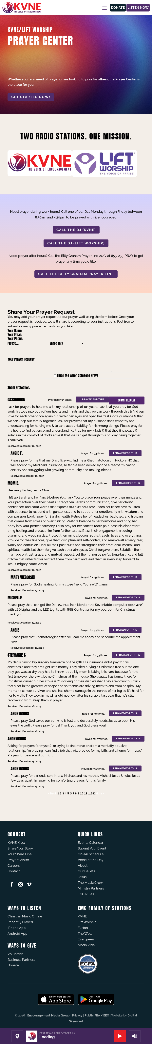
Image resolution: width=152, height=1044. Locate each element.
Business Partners (21, 960)
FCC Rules (86, 894)
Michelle (15, 598)
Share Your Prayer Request (41, 312)
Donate (111, 7)
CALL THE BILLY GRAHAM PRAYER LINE (76, 274)
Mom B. (13, 483)
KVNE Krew (17, 843)
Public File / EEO (97, 1015)
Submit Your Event (92, 848)
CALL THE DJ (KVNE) (76, 230)
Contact (14, 871)
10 (81, 793)
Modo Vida (86, 945)
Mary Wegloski (22, 577)
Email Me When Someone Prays (77, 375)
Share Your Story (20, 848)
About (82, 866)
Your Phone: (15, 338)
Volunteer (15, 954)
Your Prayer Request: (21, 359)
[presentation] (76, 387)
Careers (14, 866)
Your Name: (15, 330)
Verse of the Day (90, 860)
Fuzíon (83, 928)
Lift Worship (87, 922)
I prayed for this (92, 399)
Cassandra (16, 400)
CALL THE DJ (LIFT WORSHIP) (76, 243)
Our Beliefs (86, 871)
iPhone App (17, 928)
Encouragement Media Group (48, 1015)
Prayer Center (18, 860)
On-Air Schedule (91, 854)
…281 (91, 793)
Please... (13, 343)
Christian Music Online (25, 916)
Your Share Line (20, 854)
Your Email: (15, 334)
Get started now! (30, 97)
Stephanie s (17, 655)
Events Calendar (90, 843)
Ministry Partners (91, 888)
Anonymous (19, 713)
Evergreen (86, 939)
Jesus (82, 877)
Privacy (77, 1015)
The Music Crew (90, 883)
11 (85, 793)
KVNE (82, 916)
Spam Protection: (19, 387)
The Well (85, 933)
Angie (14, 630)
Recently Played (20, 922)
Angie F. (16, 453)
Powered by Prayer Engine (22, 801)
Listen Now (136, 7)
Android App (18, 933)
